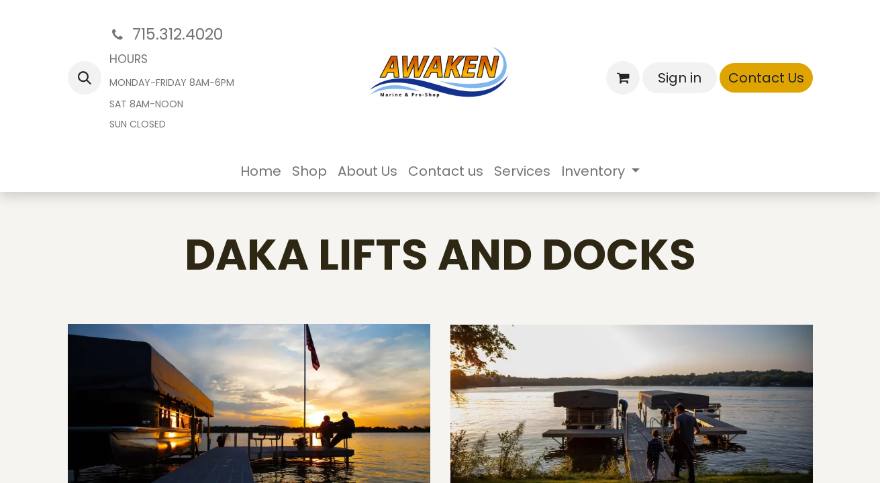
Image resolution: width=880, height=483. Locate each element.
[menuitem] (261, 171)
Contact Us (766, 77)
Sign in (679, 77)
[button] (84, 78)
